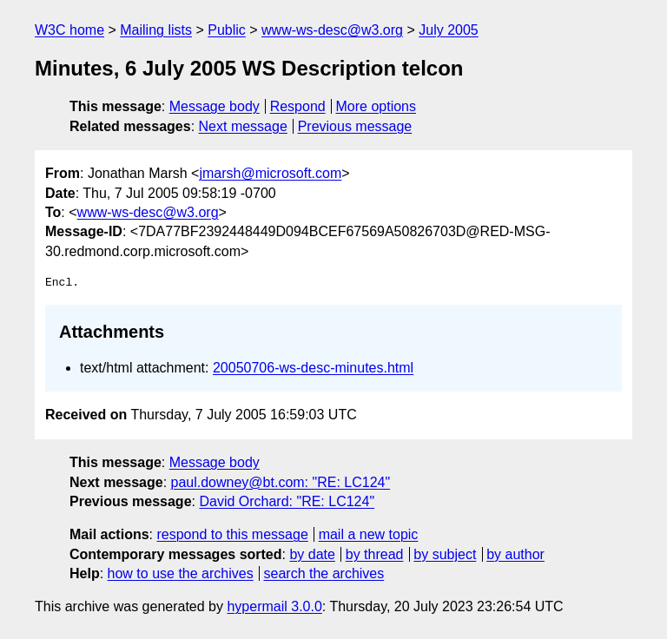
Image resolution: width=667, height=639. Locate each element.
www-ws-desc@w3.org (332, 30)
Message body (214, 106)
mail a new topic (369, 534)
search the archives (324, 573)
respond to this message (231, 534)
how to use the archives (181, 573)
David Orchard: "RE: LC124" (286, 501)
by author (515, 554)
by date (311, 554)
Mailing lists (156, 30)
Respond (298, 106)
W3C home (69, 30)
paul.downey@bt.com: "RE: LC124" (281, 482)
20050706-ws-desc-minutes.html (313, 367)
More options (376, 106)
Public (227, 30)
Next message (243, 126)
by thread (375, 554)
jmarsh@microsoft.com (270, 173)
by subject (444, 554)
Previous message (355, 126)
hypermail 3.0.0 (274, 606)
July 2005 (449, 30)
